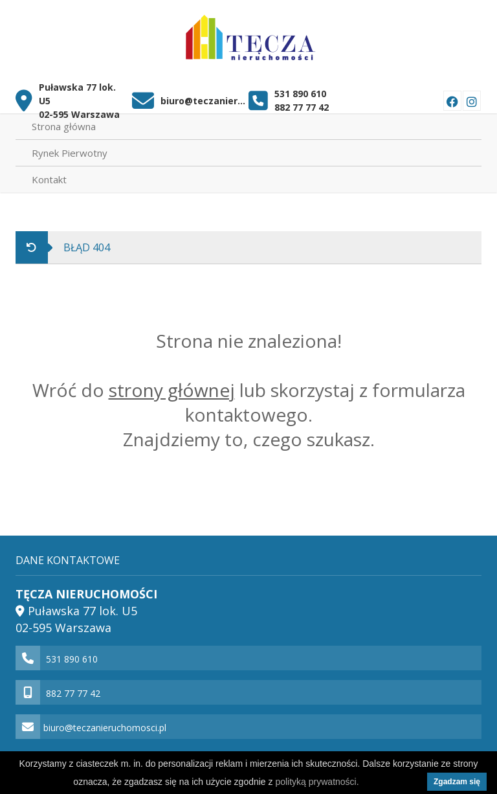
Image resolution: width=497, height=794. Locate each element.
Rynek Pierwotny (69, 152)
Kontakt (49, 179)
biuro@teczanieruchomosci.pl (204, 101)
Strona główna (64, 126)
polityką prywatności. (317, 782)
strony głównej (172, 390)
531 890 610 (300, 93)
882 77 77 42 (301, 107)
